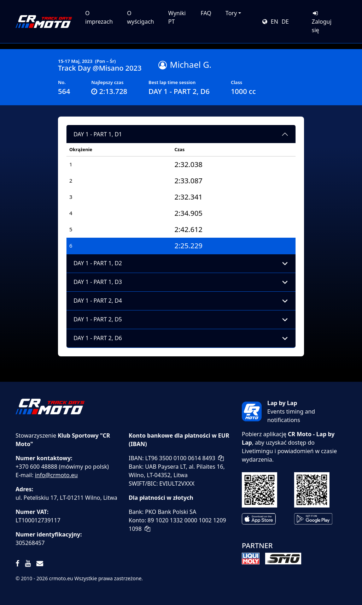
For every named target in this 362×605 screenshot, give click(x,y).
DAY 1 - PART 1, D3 (98, 282)
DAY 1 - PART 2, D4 (98, 300)
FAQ (205, 13)
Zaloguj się (322, 22)
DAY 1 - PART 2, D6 (98, 338)
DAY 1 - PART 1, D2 (98, 263)
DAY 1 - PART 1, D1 (98, 134)
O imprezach (99, 17)
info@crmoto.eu (56, 475)
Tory (231, 13)
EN (274, 21)
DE (285, 21)
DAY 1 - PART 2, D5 (98, 319)
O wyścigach (140, 17)
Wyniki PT (177, 17)
